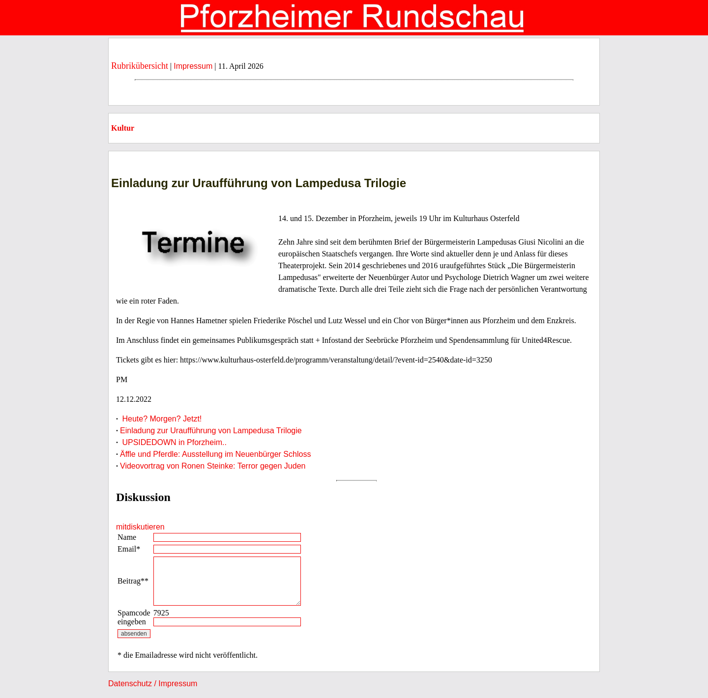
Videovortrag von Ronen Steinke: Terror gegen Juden (212, 466)
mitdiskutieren (140, 527)
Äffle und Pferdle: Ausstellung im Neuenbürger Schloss (215, 454)
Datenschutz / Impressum (152, 683)
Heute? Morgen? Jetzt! (161, 419)
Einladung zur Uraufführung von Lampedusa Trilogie (211, 430)
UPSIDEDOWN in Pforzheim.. (173, 442)
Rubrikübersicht (139, 66)
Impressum (193, 66)
